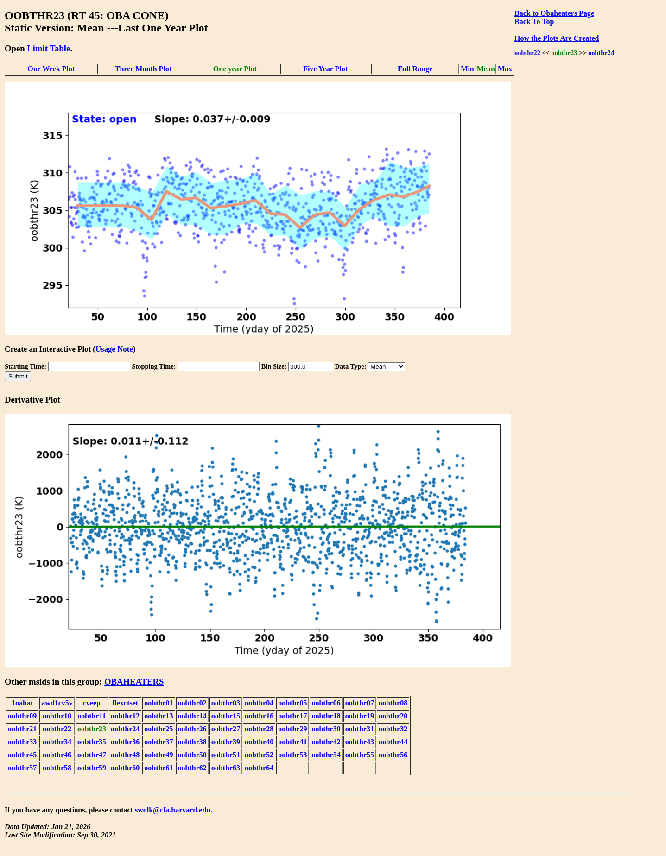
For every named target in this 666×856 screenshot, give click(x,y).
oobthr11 (91, 716)
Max (505, 69)
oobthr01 (158, 703)
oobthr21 (22, 729)
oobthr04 (259, 703)
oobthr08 (393, 703)
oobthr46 (57, 755)
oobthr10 (57, 716)
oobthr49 (158, 755)
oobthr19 (359, 716)
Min (467, 69)
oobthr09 (22, 716)
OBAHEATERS (134, 681)
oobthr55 (359, 755)
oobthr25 (158, 729)
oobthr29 (292, 729)
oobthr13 (158, 716)
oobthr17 (292, 716)
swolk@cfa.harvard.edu (172, 810)
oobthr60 (125, 768)
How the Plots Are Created (556, 38)
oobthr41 (292, 742)
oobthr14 (192, 716)
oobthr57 (22, 768)
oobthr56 (393, 755)
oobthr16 (259, 716)
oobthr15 (225, 716)
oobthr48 (125, 755)
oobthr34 (57, 742)
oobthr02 (192, 703)
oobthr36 (125, 742)
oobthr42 (325, 742)
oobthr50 (192, 755)
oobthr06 (325, 703)
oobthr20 (393, 716)
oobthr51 (225, 755)
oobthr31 (359, 729)
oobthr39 (225, 742)
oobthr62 (192, 768)
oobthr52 (259, 755)
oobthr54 (325, 755)
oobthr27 (225, 729)
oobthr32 (393, 729)
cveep (92, 703)
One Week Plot (51, 69)
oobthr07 (359, 703)
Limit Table (48, 48)
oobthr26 (192, 729)
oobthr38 (192, 742)
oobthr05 (292, 703)
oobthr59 (91, 768)
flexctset (125, 703)
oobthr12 (125, 716)
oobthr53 (292, 755)
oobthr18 (325, 716)
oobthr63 (225, 768)
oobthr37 (158, 742)
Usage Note (114, 349)
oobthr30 (325, 729)
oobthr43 (359, 742)
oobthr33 (22, 742)
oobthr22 (527, 53)
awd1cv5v (57, 703)
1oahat (22, 703)
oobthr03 (225, 703)
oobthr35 (91, 742)
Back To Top (534, 21)
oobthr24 (601, 53)
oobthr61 (158, 768)
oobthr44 (393, 742)
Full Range (415, 69)
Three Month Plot (143, 69)
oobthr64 (259, 768)
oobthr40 (259, 742)
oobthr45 (22, 755)
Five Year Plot (325, 69)
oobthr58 (57, 768)
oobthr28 (259, 729)
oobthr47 (91, 755)
